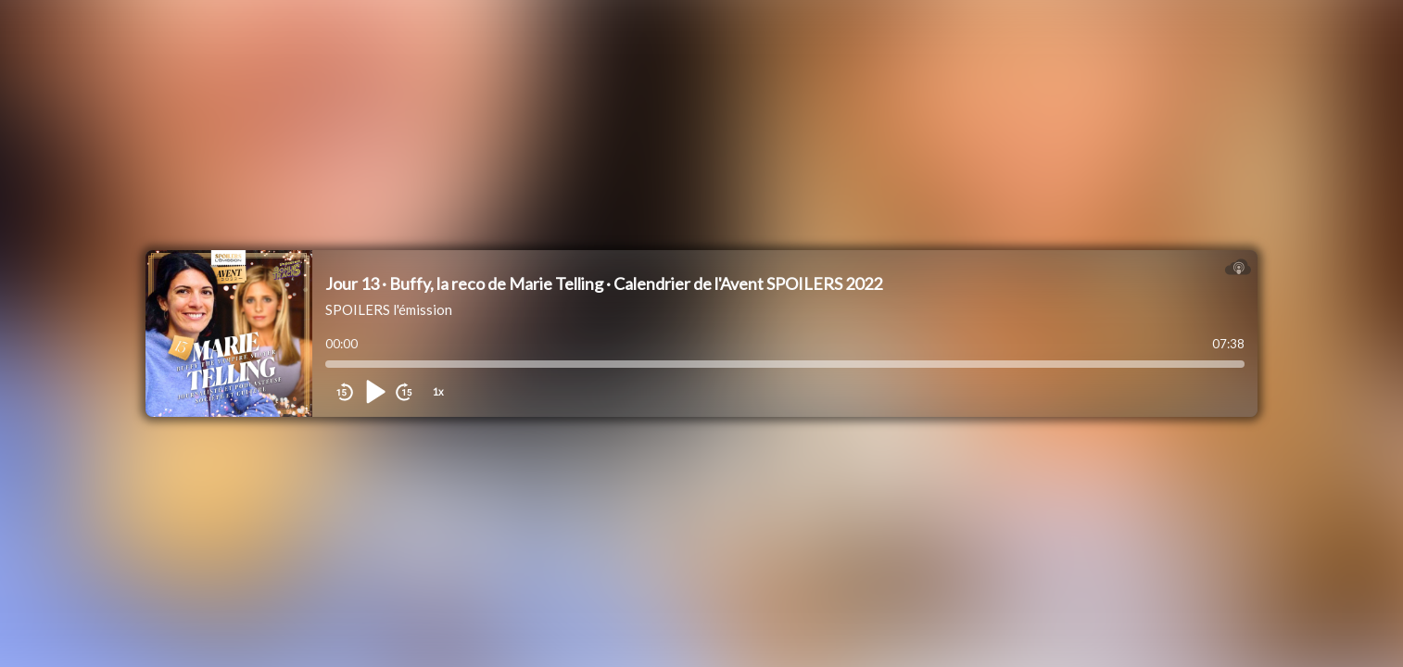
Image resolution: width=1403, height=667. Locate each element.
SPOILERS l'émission (388, 309)
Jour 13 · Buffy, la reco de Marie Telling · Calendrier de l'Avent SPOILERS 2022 (603, 283)
